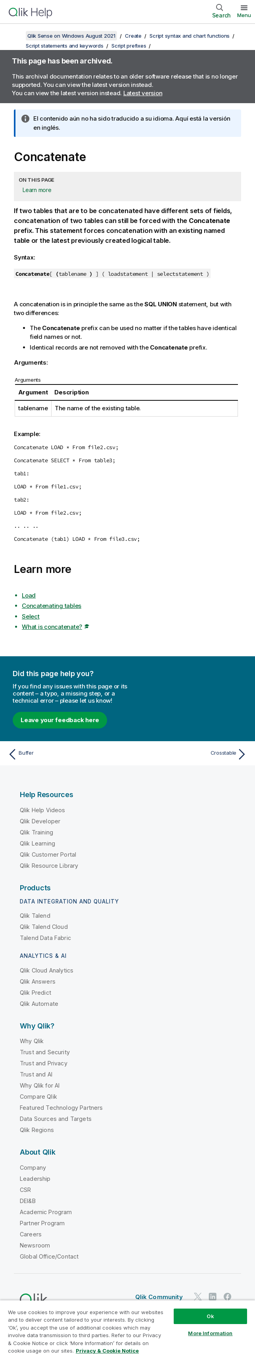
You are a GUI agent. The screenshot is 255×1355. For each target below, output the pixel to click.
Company (33, 1167)
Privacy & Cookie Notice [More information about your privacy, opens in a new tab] (107, 1350)
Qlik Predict (35, 992)
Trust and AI (36, 1074)
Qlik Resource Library (49, 865)
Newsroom (35, 1245)
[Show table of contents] (16, 35)
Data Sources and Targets (56, 1118)
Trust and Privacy (43, 1063)
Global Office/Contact (49, 1256)
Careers (31, 1234)
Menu (244, 15)
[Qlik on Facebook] (228, 1297)
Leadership (35, 1178)
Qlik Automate (39, 1003)
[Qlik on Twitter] (198, 1297)
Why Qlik (32, 1041)
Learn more (37, 189)
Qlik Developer (40, 821)
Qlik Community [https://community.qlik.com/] (159, 1297)
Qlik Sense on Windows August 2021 (71, 36)
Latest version (143, 93)
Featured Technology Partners (61, 1107)
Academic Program (46, 1212)
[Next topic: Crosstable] (189, 754)
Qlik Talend (35, 915)
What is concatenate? (52, 626)
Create (133, 36)
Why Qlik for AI (39, 1085)
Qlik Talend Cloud (44, 926)
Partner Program (42, 1223)
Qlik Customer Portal (48, 854)
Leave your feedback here (60, 720)
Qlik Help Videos (42, 810)
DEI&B (28, 1200)
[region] (127, 1327)
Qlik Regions (37, 1129)
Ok (210, 1316)
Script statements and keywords (65, 45)
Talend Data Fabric (45, 937)
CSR (25, 1189)
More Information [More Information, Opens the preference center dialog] (210, 1333)
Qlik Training (36, 832)
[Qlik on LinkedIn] (213, 1297)
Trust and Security (45, 1052)
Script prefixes (128, 45)
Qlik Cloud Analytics (46, 970)
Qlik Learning (37, 843)
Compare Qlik (38, 1096)
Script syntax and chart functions (190, 36)
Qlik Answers (38, 981)
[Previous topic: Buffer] (65, 754)
